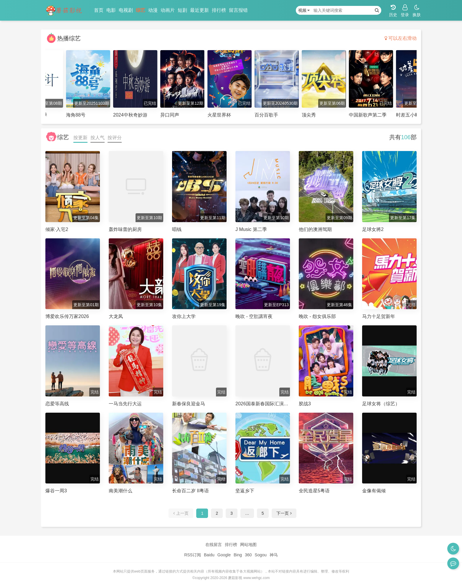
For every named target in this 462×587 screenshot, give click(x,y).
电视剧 (126, 10)
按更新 (80, 137)
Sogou (260, 554)
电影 (111, 10)
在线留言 (213, 544)
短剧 (182, 10)
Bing (238, 554)
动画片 (168, 10)
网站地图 (248, 544)
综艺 (140, 10)
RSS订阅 (192, 554)
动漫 (153, 10)
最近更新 (199, 10)
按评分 (115, 137)
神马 (274, 554)
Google (224, 554)
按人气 (97, 137)
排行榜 (219, 10)
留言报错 (238, 10)
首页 (98, 10)
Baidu (209, 554)
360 (248, 554)
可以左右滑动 (401, 38)
